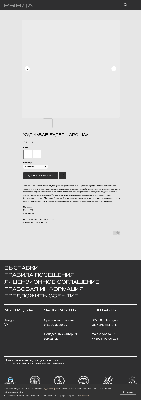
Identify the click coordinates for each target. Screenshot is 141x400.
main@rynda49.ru (104, 334)
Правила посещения (39, 275)
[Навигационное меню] (135, 4)
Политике (84, 395)
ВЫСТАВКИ (21, 268)
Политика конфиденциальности (31, 360)
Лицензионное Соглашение (51, 282)
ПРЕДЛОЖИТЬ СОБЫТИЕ (41, 296)
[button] (125, 4)
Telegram (10, 320)
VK (6, 324)
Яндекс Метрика (51, 388)
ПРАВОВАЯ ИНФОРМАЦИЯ (44, 289)
